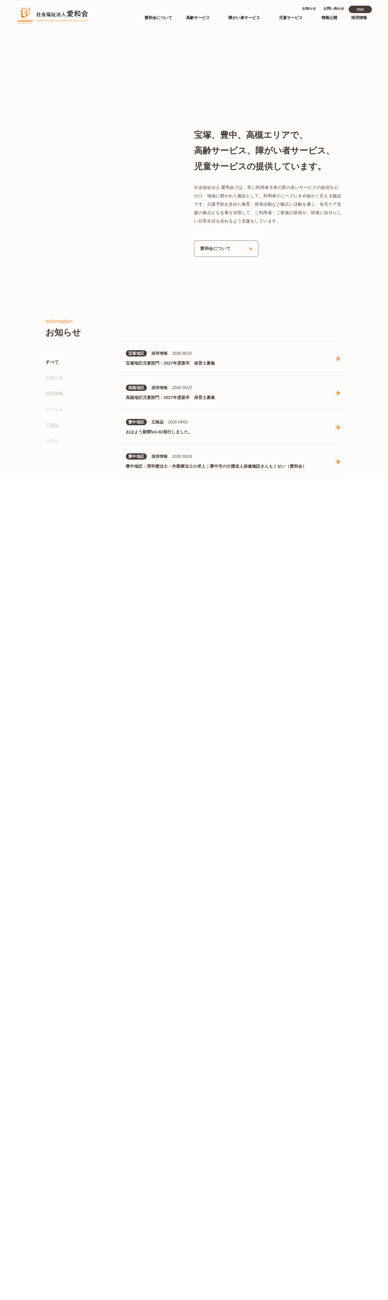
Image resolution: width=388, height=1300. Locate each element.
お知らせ (54, 537)
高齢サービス (201, 1187)
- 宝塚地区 (198, 1195)
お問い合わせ (285, 1242)
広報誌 (52, 585)
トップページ (201, 1155)
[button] (330, 127)
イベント (54, 569)
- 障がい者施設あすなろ (210, 1219)
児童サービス (201, 1236)
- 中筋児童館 (200, 1260)
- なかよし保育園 (204, 1244)
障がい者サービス (205, 1211)
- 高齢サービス (286, 1186)
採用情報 (54, 553)
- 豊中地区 (220, 1195)
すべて (52, 522)
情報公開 (281, 1155)
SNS (360, 9)
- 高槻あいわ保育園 (206, 1252)
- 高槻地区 (243, 1195)
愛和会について (203, 1171)
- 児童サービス (286, 1194)
